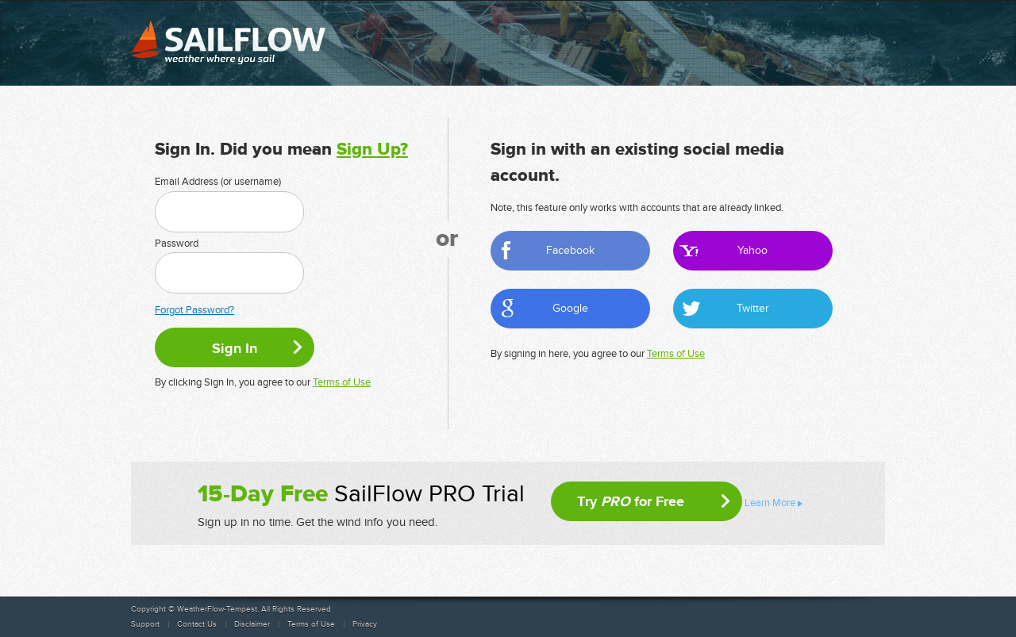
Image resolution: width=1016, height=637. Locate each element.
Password (176, 243)
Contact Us (197, 624)
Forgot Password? (194, 310)
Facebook (570, 250)
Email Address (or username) (218, 181)
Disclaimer (252, 624)
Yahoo (752, 250)
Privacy (364, 624)
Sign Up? (372, 149)
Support (145, 624)
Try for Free (630, 501)
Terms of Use (342, 382)
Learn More (770, 503)
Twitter (753, 308)
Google (570, 308)
